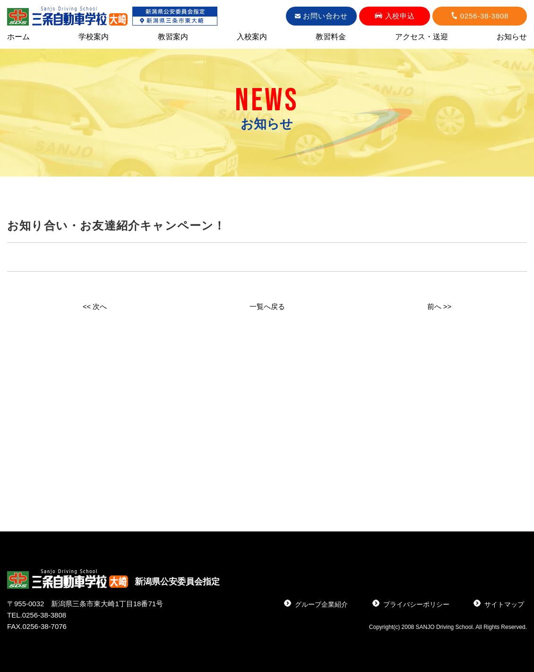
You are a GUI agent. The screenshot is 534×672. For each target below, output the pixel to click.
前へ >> (439, 306)
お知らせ (512, 37)
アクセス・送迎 (421, 37)
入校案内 (252, 37)
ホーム (18, 37)
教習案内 (173, 37)
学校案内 (93, 37)
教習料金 (331, 37)
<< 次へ (95, 306)
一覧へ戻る (267, 306)
